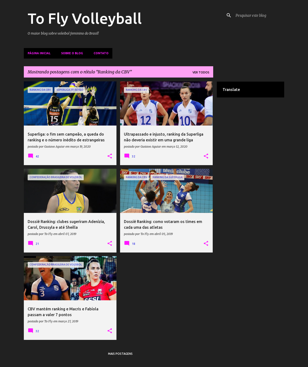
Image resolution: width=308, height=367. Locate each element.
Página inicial (39, 53)
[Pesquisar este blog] (259, 15)
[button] (110, 156)
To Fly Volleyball (85, 18)
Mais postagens (120, 353)
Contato (101, 53)
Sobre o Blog (72, 53)
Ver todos (200, 72)
